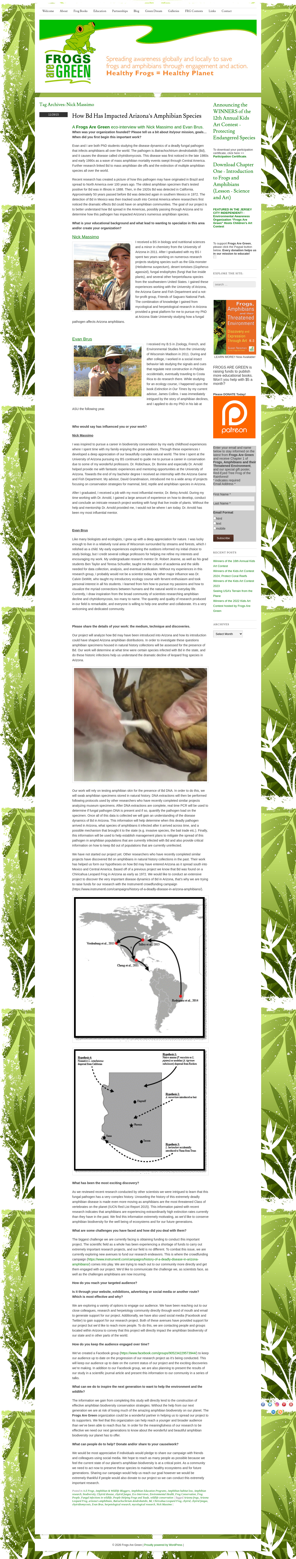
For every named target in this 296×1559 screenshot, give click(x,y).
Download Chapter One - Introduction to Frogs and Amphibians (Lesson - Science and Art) (233, 181)
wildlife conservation (161, 1497)
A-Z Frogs (88, 1490)
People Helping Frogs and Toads (131, 1497)
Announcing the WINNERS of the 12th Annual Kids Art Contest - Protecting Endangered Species (234, 121)
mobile (220, 528)
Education (99, 11)
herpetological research (118, 1504)
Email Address (224, 484)
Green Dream (153, 11)
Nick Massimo (164, 1504)
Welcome (48, 11)
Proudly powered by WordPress (163, 1545)
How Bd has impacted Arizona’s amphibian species (136, 116)
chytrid (187, 1501)
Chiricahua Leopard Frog (167, 1501)
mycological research (143, 1504)
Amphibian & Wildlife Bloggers (112, 1490)
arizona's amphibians (100, 1501)
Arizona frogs (191, 1497)
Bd (150, 1501)
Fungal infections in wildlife (96, 1497)
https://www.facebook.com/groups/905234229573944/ (158, 1353)
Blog (136, 11)
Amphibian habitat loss (180, 1490)
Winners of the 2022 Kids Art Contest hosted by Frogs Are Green (232, 606)
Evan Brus (97, 1504)
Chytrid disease (105, 1494)
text (218, 523)
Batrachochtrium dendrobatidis (130, 1501)
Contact (227, 11)
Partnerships (120, 11)
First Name (222, 494)
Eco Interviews (140, 1494)
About (64, 11)
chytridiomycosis (81, 1504)
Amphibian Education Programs (148, 1490)
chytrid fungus (123, 1494)
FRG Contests (194, 11)
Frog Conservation (185, 1494)
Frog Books (81, 11)
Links (212, 11)
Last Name (222, 503)
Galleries (173, 11)
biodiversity (89, 1494)
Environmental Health (162, 1494)
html (219, 518)
